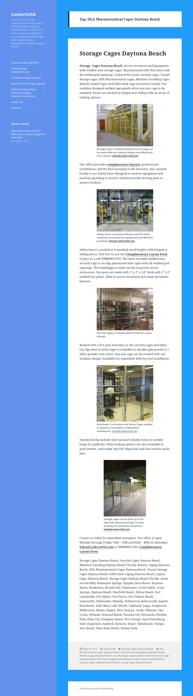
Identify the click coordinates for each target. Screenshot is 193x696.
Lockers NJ (17, 102)
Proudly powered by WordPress (96, 688)
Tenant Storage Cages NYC (25, 62)
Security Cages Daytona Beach (129, 655)
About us (16, 107)
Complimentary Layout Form (146, 254)
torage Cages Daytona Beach (136, 662)
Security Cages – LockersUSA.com (20, 70)
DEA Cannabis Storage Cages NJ (27, 83)
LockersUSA (23, 14)
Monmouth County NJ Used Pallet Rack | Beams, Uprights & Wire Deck (28, 134)
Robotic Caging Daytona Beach (96, 655)
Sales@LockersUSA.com (125, 155)
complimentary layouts (123, 164)
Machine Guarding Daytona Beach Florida (143, 652)
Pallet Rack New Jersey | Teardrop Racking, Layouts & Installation (24, 93)
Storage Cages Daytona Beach (123, 53)
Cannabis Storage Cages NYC (26, 77)
